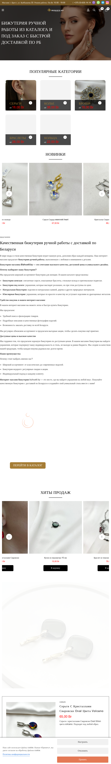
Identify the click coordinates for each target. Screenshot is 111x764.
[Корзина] (105, 10)
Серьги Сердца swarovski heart (56, 219)
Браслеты (18, 138)
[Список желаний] (98, 10)
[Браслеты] (30, 137)
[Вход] (85, 10)
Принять (83, 759)
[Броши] (99, 103)
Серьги (15, 103)
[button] (9, 194)
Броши (84, 103)
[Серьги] (30, 103)
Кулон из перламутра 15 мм (55, 558)
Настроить (83, 742)
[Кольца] (65, 137)
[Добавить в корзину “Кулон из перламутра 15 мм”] (55, 568)
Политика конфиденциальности (16, 754)
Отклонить (83, 750)
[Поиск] (92, 10)
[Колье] (65, 103)
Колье (49, 103)
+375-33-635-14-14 (82, 2)
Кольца (50, 138)
